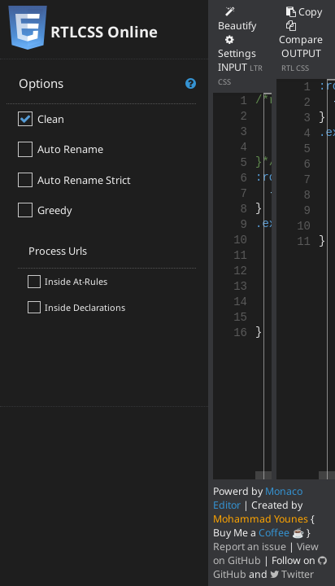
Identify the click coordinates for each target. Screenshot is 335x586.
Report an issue (249, 546)
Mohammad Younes (260, 519)
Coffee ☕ (281, 533)
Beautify (237, 20)
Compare (301, 33)
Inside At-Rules (76, 281)
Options (108, 83)
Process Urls (57, 250)
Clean (50, 119)
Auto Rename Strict (84, 180)
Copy (304, 12)
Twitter (292, 574)
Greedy (54, 210)
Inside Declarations (85, 307)
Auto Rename (70, 149)
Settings (237, 47)
